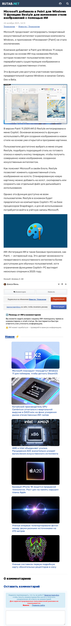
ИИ (22, 279)
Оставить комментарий (22, 586)
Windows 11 (15, 279)
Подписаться (58, 299)
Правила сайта (38, 605)
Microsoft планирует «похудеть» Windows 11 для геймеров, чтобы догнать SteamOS (35, 372)
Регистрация (58, 307)
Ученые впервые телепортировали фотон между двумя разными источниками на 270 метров (35, 528)
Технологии (9, 26)
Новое (10, 336)
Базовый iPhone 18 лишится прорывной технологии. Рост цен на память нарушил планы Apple (35, 489)
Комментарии (20, 292)
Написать (51, 292)
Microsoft (7, 279)
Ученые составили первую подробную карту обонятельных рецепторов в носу (34, 565)
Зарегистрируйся (51, 595)
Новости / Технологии (29, 26)
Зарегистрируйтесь (14, 307)
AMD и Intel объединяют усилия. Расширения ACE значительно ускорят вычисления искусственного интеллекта (35, 451)
